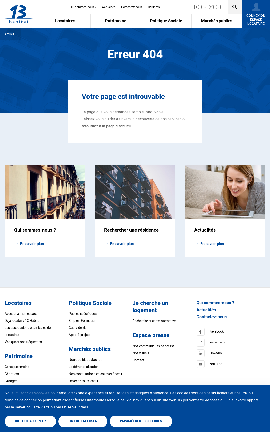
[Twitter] (227, 364)
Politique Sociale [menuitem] (166, 21)
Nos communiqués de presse (153, 346)
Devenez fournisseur (83, 381)
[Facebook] (227, 332)
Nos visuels (141, 353)
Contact (138, 360)
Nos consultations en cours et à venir (95, 373)
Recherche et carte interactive (154, 321)
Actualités (109, 7)
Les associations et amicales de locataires (28, 331)
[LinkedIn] (227, 353)
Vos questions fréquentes (23, 341)
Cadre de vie (77, 327)
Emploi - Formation (82, 320)
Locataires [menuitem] (65, 21)
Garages (11, 381)
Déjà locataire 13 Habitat (23, 320)
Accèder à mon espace (21, 313)
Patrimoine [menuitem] (115, 21)
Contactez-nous (131, 7)
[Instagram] (227, 343)
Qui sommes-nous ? (83, 7)
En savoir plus (32, 244)
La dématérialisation (84, 366)
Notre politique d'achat (85, 359)
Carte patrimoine (17, 366)
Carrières (154, 7)
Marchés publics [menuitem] (216, 21)
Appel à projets (79, 334)
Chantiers (12, 373)
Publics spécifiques (83, 313)
